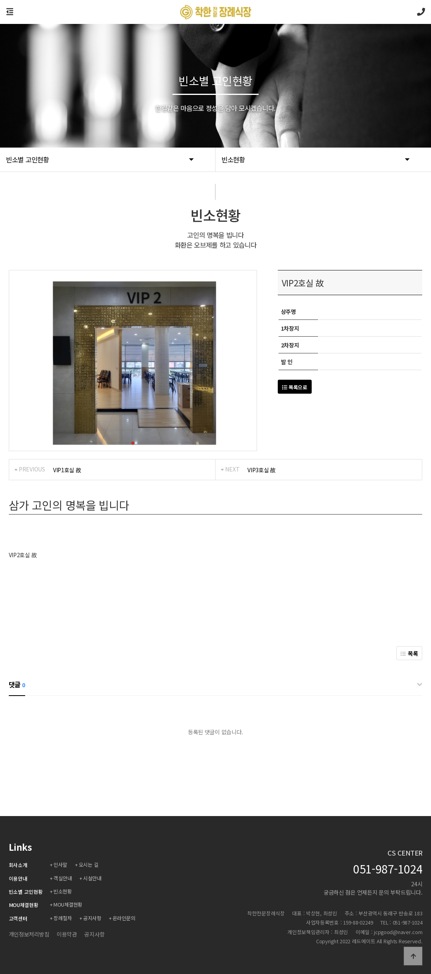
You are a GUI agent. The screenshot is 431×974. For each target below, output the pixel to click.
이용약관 (67, 934)
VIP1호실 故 (67, 470)
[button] (132, 443)
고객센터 (18, 918)
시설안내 (93, 878)
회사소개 (18, 865)
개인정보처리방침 (29, 934)
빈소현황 (63, 891)
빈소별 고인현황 (26, 891)
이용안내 (18, 878)
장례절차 (63, 918)
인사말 (61, 864)
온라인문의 (125, 918)
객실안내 (63, 878)
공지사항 (93, 918)
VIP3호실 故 (261, 470)
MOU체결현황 (24, 905)
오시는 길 (89, 864)
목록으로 (294, 387)
